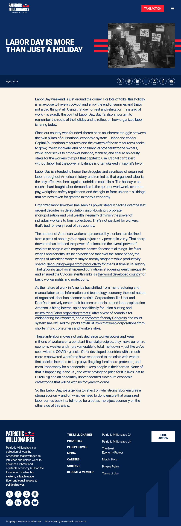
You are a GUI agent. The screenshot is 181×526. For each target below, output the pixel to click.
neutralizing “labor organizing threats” (63, 315)
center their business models (85, 305)
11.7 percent (106, 241)
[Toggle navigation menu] (172, 8)
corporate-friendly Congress (106, 320)
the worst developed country (119, 277)
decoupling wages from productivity (74, 267)
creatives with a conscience (73, 521)
